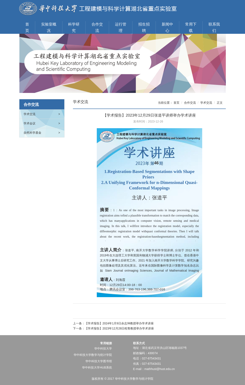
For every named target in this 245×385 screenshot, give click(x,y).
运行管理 (120, 27)
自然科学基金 (42, 132)
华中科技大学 (103, 348)
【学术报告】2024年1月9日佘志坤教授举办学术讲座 (119, 323)
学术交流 (42, 114)
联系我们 (214, 27)
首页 (27, 27)
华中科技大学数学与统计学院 (93, 354)
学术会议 (42, 123)
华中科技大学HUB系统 (97, 367)
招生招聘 (144, 27)
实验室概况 (48, 27)
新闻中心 (167, 27)
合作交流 (97, 27)
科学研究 (73, 27)
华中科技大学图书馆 (98, 361)
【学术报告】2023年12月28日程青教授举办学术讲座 (119, 328)
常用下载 (191, 27)
